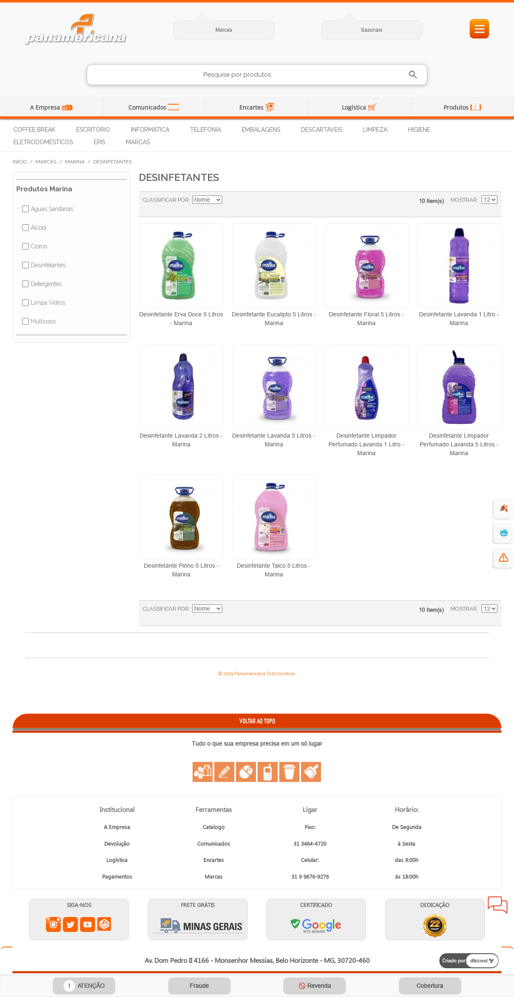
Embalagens (261, 129)
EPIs (99, 142)
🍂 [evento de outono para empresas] (503, 508)
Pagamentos (117, 876)
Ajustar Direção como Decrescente (229, 200)
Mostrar (464, 200)
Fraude (199, 985)
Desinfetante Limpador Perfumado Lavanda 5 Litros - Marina (459, 444)
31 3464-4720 (309, 843)
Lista (263, 204)
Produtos (457, 107)
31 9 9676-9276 (310, 876)
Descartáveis (321, 129)
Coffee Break (34, 129)
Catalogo (214, 826)
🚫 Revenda (314, 985)
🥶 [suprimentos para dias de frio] (503, 533)
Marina (75, 162)
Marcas (224, 30)
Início (20, 162)
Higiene (419, 129)
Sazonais (371, 30)
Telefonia (205, 129)
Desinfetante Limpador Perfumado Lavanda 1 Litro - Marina (366, 444)
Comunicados (148, 107)
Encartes (252, 107)
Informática (150, 129)
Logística (355, 107)
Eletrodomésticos (43, 142)
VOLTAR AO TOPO (257, 721)
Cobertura (429, 985)
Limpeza (375, 129)
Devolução (117, 843)
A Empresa (46, 107)
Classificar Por (166, 200)
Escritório (93, 129)
